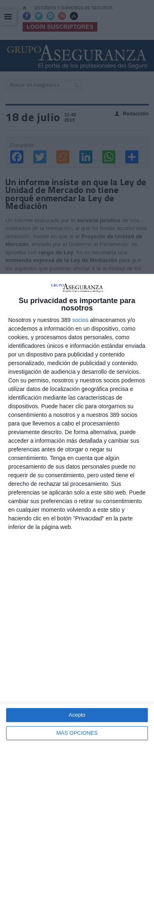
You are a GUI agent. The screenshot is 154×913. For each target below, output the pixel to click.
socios (80, 320)
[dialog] (77, 593)
